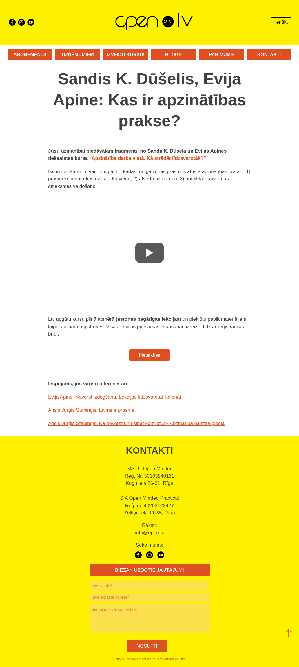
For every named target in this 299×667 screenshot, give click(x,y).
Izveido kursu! (126, 54)
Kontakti (269, 54)
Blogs (173, 54)
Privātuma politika (172, 659)
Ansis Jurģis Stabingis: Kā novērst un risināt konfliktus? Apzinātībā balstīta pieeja (136, 423)
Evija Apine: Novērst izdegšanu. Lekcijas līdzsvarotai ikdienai (114, 397)
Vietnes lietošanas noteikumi (134, 659)
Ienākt (281, 22)
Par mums (221, 54)
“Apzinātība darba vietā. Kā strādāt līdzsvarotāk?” (147, 158)
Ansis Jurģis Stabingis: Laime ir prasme (91, 410)
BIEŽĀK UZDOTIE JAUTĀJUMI (149, 570)
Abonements (30, 54)
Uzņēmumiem (78, 54)
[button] (288, 633)
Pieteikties (149, 355)
